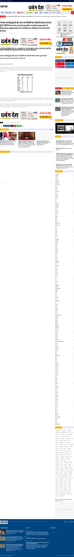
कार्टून (65, 440)
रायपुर (57, 484)
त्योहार (57, 454)
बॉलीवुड (71, 468)
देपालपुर (69, 454)
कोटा (56, 444)
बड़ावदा (57, 466)
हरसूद (57, 495)
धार (70, 456)
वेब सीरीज (61, 486)
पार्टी (61, 462)
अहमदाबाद (57, 432)
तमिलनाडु (66, 452)
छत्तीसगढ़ (64, 448)
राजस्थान (61, 482)
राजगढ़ (65, 480)
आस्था (57, 434)
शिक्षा (61, 487)
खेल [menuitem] (54, 12)
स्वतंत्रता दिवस (62, 493)
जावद (61, 450)
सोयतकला (69, 491)
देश (60, 456)
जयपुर (57, 450)
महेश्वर (60, 476)
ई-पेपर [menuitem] (58, 12)
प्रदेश (62, 464)
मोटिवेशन (71, 478)
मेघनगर (67, 478)
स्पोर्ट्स (57, 493)
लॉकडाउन (61, 484)
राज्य (65, 482)
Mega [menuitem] (22, 12)
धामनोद (67, 456)
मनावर (57, 474)
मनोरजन (70, 474)
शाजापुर (57, 487)
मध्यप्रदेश (70, 472)
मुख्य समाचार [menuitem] (8, 12)
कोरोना (8, 122)
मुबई (69, 476)
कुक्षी (69, 440)
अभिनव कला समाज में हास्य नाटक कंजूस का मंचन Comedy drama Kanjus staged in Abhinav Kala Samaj (15, 532)
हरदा (71, 493)
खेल (56, 446)
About (4, 1)
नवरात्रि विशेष (68, 458)
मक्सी (61, 472)
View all (51, 129)
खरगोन (64, 444)
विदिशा (70, 484)
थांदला (61, 454)
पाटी (68, 460)
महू (56, 476)
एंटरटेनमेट (57, 438)
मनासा (61, 474)
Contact (66, 555)
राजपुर (57, 482)
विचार (66, 484)
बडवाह (66, 464)
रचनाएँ (57, 480)
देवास (57, 456)
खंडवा (60, 444)
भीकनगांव (62, 470)
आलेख (72, 432)
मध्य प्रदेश (12, 122)
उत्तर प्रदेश (68, 436)
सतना (69, 487)
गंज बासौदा (61, 446)
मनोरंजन (65, 474)
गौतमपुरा (66, 446)
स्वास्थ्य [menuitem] (36, 12)
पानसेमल (57, 462)
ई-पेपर (57, 436)
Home (1, 1)
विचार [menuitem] (41, 12)
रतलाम (61, 480)
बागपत (69, 466)
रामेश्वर (69, 482)
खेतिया (72, 444)
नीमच (61, 460)
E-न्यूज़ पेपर (58, 430)
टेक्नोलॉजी (61, 452)
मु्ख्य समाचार (62, 478)
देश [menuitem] (14, 12)
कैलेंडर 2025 (68, 442)
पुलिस (71, 462)
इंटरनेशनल (61, 434)
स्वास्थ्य (67, 493)
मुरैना (57, 478)
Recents (65, 88)
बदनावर (61, 466)
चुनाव (60, 448)
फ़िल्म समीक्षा (62, 495)
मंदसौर (57, 472)
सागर (70, 489)
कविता (72, 438)
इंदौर (66, 434)
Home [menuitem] (2, 12)
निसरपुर (57, 460)
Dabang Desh (10, 555)
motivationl (64, 430)
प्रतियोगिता (57, 464)
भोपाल (67, 470)
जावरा (64, 450)
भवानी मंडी (57, 470)
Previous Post (3, 182)
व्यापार (66, 486)
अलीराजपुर (69, 430)
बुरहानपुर (66, 468)
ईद (60, 436)
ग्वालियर (70, 446)
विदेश (57, 486)
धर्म (63, 456)
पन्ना (65, 460)
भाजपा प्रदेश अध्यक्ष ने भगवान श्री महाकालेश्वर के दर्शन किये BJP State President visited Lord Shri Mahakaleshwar (44, 143)
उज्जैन (4, 20)
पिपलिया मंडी (66, 462)
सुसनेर (60, 491)
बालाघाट (57, 468)
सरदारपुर (65, 489)
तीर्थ (71, 452)
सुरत (56, 491)
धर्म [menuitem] (50, 12)
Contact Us (9, 1)
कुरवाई (57, 442)
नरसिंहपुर (62, 458)
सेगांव (64, 491)
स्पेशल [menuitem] (30, 12)
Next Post (51, 182)
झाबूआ (57, 452)
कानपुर (61, 440)
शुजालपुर (65, 487)
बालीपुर (62, 468)
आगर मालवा (63, 432)
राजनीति (69, 480)
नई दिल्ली (57, 458)
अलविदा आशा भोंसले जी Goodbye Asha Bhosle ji (36, 538)
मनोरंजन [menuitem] (46, 12)
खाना (68, 444)
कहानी (57, 440)
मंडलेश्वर (71, 470)
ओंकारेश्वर (67, 438)
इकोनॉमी (70, 434)
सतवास (57, 489)
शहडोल (70, 486)
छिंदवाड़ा (69, 448)
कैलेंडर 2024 (62, 442)
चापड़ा (57, 448)
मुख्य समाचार (17, 122)
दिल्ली (65, 454)
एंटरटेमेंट (62, 438)
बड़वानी (69, 464)
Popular (58, 88)
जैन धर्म (68, 450)
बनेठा (65, 466)
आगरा (68, 432)
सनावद (61, 489)
